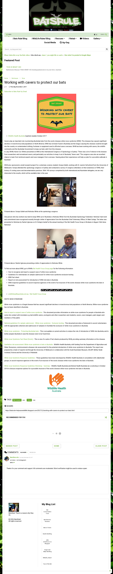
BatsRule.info (14, 457)
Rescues (59, 38)
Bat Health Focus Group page (43, 268)
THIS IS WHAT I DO (13, 67)
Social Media (50, 42)
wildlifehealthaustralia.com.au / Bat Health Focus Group (27, 294)
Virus (23, 78)
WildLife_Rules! (47, 557)
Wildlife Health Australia (16, 136)
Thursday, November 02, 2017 (26, 457)
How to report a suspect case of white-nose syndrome (23, 312)
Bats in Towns (47, 527)
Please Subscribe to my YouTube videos (17, 55)
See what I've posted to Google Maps (77, 55)
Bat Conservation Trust (47, 511)
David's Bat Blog (47, 534)
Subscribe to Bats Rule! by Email (15, 91)
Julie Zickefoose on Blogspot (47, 541)
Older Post (101, 446)
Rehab (72, 38)
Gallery (97, 38)
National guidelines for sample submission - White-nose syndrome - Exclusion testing (34, 323)
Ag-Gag (64, 42)
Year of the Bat (47, 564)
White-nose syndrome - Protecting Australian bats (21, 331)
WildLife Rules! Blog (40, 38)
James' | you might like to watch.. (52, 55)
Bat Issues (15, 78)
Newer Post (12, 446)
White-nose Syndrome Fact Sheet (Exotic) (18, 339)
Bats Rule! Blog (19, 38)
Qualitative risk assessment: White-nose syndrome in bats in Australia (28, 344)
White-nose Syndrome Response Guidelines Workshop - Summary (27, 366)
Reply (12, 462)
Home (6, 78)
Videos (84, 38)
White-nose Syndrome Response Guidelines (19, 358)
